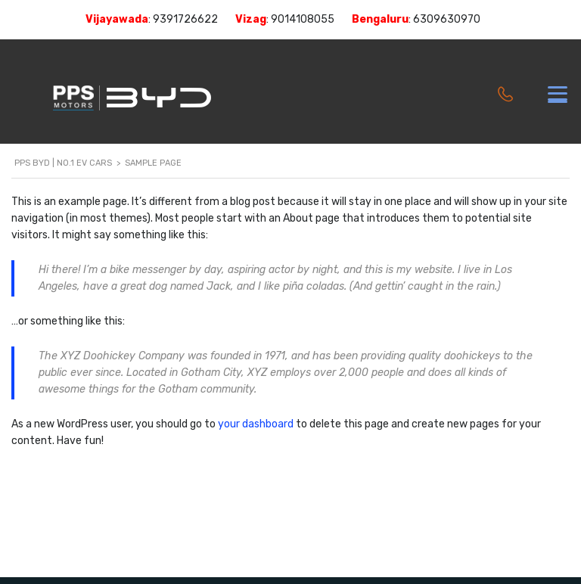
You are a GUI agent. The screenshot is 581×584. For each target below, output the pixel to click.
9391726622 (185, 19)
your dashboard (256, 424)
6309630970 (446, 19)
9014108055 (302, 19)
